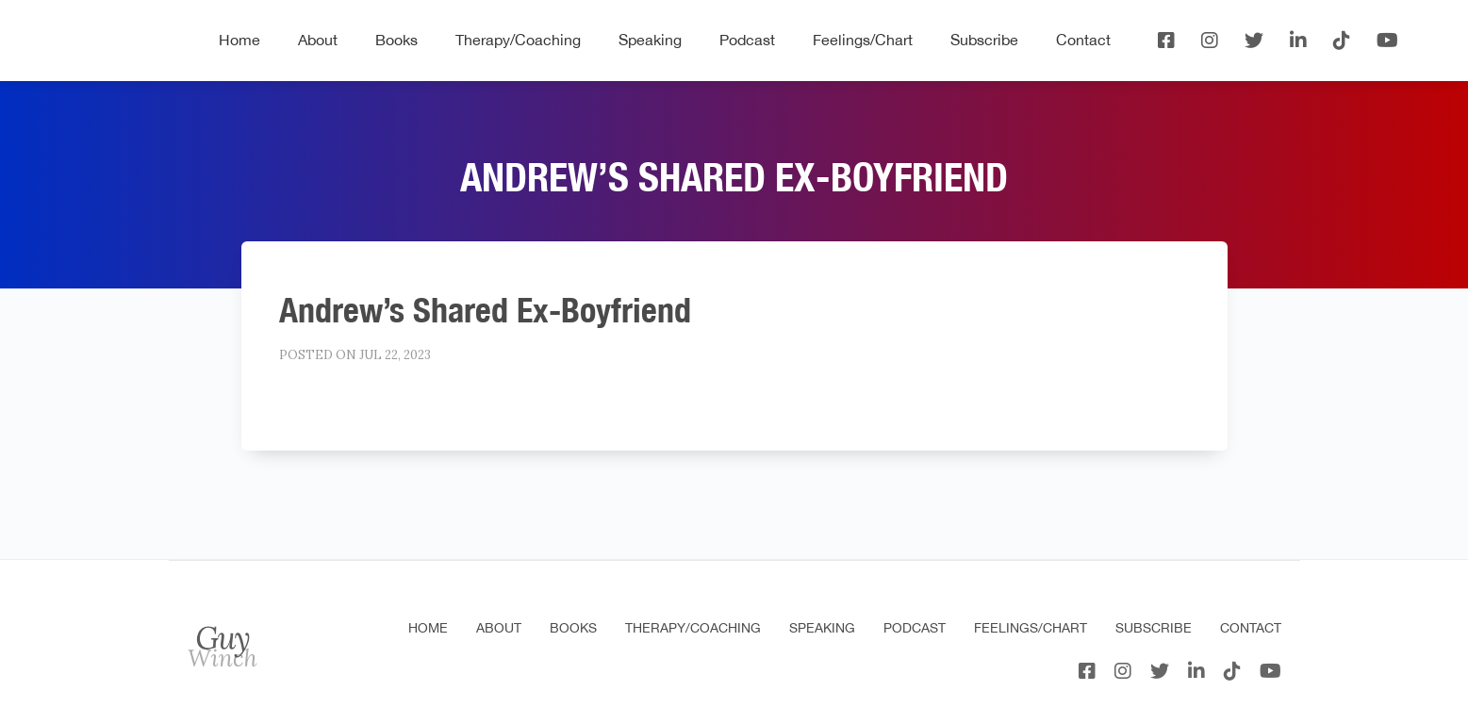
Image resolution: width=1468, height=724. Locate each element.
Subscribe (984, 39)
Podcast (747, 39)
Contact (1083, 39)
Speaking (650, 39)
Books (396, 39)
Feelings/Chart (863, 39)
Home (239, 39)
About (318, 39)
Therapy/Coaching (518, 39)
